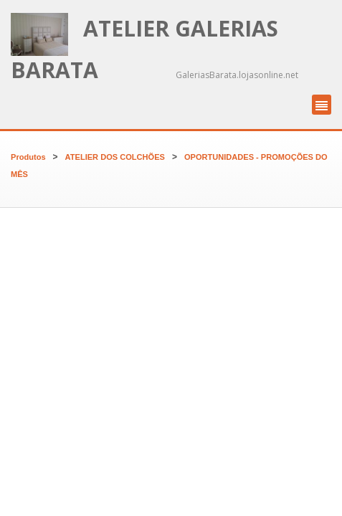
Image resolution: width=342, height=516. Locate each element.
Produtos (28, 157)
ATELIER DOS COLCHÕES (115, 157)
